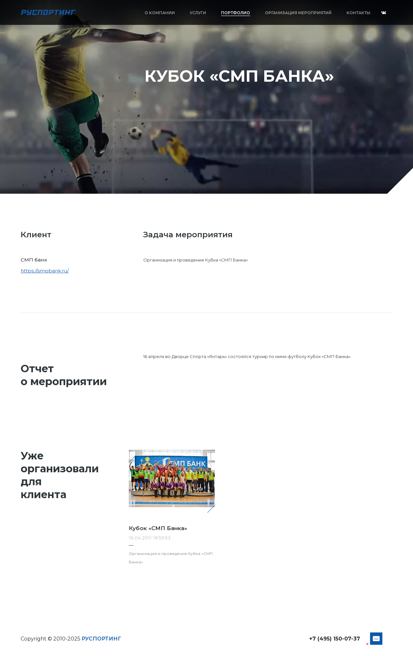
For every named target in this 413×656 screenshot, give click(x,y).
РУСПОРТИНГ (101, 639)
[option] (206, 97)
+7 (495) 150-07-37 (334, 639)
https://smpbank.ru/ (45, 271)
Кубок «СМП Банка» (158, 528)
